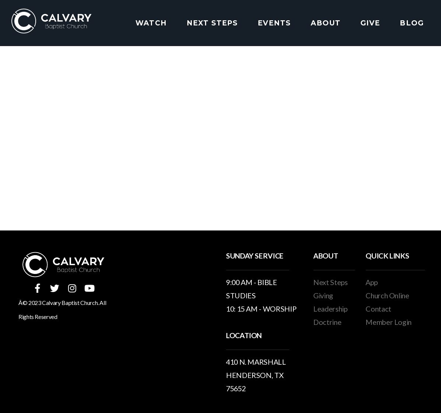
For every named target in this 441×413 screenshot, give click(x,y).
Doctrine (327, 321)
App (371, 282)
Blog (412, 23)
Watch (151, 23)
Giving (323, 295)
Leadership (330, 308)
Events (274, 23)
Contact (378, 308)
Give (370, 23)
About (326, 23)
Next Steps (212, 23)
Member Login (389, 321)
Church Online (387, 295)
